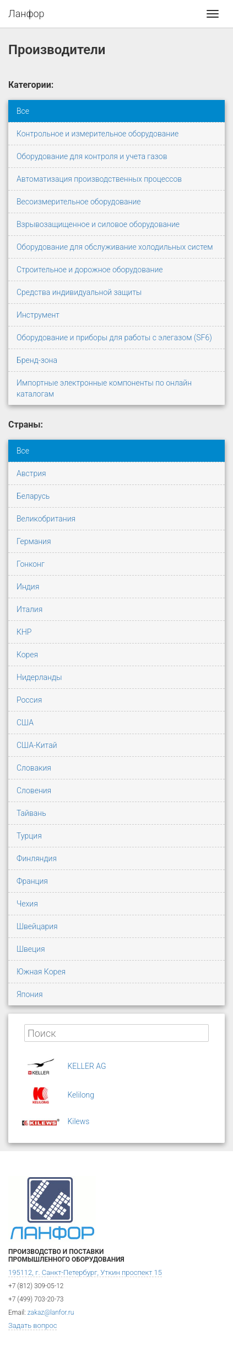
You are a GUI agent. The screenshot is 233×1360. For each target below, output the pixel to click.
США (25, 722)
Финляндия (37, 858)
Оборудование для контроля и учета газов (92, 156)
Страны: (25, 424)
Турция (29, 835)
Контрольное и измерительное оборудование (97, 133)
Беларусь (33, 496)
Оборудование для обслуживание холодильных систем (115, 247)
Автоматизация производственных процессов (99, 179)
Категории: (30, 85)
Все (23, 111)
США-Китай (37, 745)
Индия (28, 586)
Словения (34, 790)
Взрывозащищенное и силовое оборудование (98, 224)
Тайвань (31, 813)
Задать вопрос (32, 1325)
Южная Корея (41, 971)
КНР (24, 632)
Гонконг (31, 564)
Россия (29, 699)
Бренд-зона (37, 360)
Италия (29, 609)
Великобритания (46, 518)
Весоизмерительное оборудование (79, 201)
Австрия (31, 473)
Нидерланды (39, 677)
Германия (34, 541)
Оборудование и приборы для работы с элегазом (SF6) (114, 337)
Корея (27, 654)
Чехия (27, 903)
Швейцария (37, 926)
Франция (32, 881)
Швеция (31, 949)
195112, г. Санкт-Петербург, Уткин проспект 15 (85, 1272)
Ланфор (26, 13)
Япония (30, 994)
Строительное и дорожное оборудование (90, 269)
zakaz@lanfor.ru (51, 1312)
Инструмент (38, 314)
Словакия (34, 767)
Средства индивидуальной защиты (79, 292)
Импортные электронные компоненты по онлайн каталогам (104, 388)
